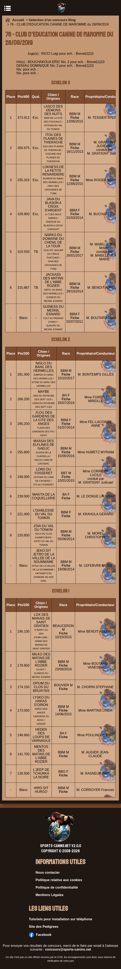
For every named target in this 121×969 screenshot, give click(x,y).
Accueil (19, 20)
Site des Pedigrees (43, 926)
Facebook (40, 934)
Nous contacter (48, 872)
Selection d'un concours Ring (52, 20)
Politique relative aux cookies (59, 880)
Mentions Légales (49, 895)
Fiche (74, 117)
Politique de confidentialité (57, 887)
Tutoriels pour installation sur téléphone (60, 919)
